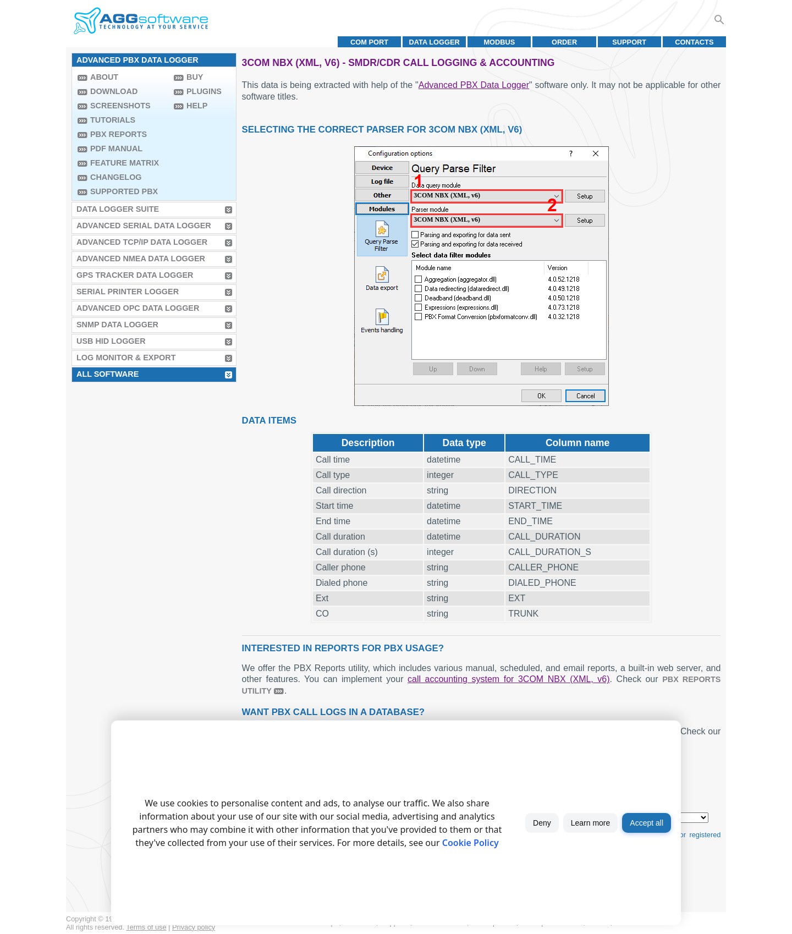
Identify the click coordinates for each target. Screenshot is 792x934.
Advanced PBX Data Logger (474, 85)
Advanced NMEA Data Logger (140, 258)
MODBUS (499, 42)
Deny (542, 822)
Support (629, 42)
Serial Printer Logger (127, 291)
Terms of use (146, 927)
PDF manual (116, 148)
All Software (107, 374)
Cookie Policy (470, 843)
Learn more (590, 822)
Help (196, 105)
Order (564, 42)
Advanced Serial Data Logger (143, 225)
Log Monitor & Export (125, 357)
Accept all (646, 822)
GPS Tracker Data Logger (134, 275)
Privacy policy (193, 927)
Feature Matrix (124, 162)
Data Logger (434, 42)
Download (114, 91)
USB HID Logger (111, 341)
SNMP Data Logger (117, 324)
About (104, 77)
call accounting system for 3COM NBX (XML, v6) (509, 679)
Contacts (694, 42)
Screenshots (120, 105)
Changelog (116, 177)
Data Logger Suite (117, 209)
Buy (194, 77)
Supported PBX (124, 191)
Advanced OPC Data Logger (137, 308)
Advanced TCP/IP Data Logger (141, 242)
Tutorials (112, 120)
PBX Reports (118, 134)
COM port (369, 42)
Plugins (204, 91)
